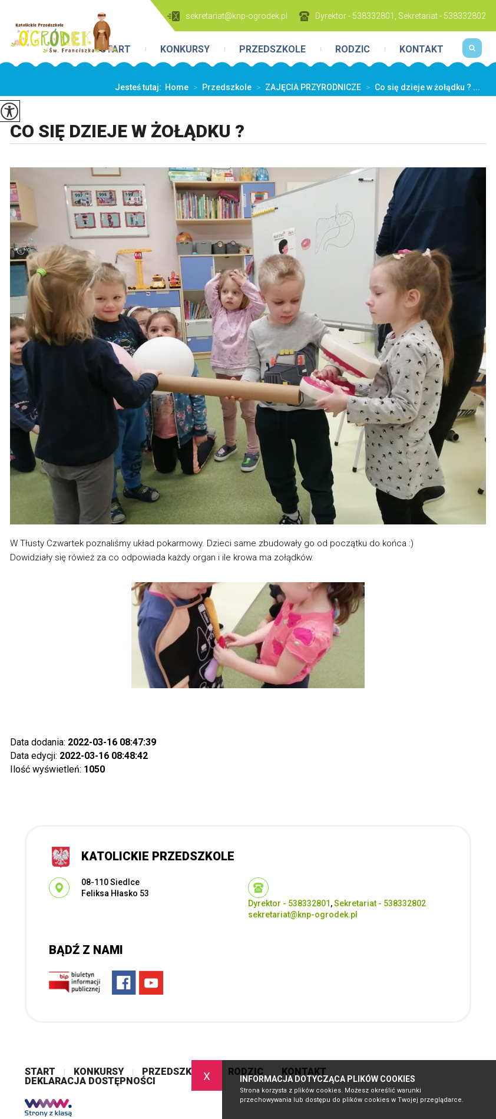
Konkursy (185, 49)
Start (40, 1072)
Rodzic (352, 49)
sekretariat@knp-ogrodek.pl (227, 16)
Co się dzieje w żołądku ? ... (420, 87)
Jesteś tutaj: (140, 87)
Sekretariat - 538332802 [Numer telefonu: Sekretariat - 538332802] (380, 903)
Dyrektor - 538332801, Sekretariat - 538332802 (392, 16)
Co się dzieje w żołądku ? (127, 131)
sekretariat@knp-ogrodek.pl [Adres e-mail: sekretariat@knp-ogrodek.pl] (303, 914)
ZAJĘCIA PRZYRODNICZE (306, 87)
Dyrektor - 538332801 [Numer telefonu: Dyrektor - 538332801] (289, 903)
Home (177, 87)
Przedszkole (272, 49)
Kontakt (421, 49)
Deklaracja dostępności (90, 1081)
